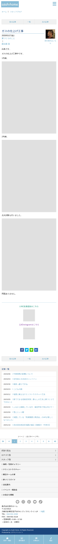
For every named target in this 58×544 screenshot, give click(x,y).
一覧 (29, 22)
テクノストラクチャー (12, 469)
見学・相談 (7, 540)
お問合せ (36, 540)
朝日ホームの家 (9, 474)
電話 (50, 540)
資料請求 (22, 540)
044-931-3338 (12, 514)
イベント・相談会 (10, 489)
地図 (43, 511)
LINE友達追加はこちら (29, 306)
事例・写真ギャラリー (12, 464)
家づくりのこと (8, 38)
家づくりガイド (9, 479)
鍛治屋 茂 (6, 44)
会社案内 (6, 484)
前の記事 (12, 22)
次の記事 (45, 22)
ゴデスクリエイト (17, 532)
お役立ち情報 (8, 494)
